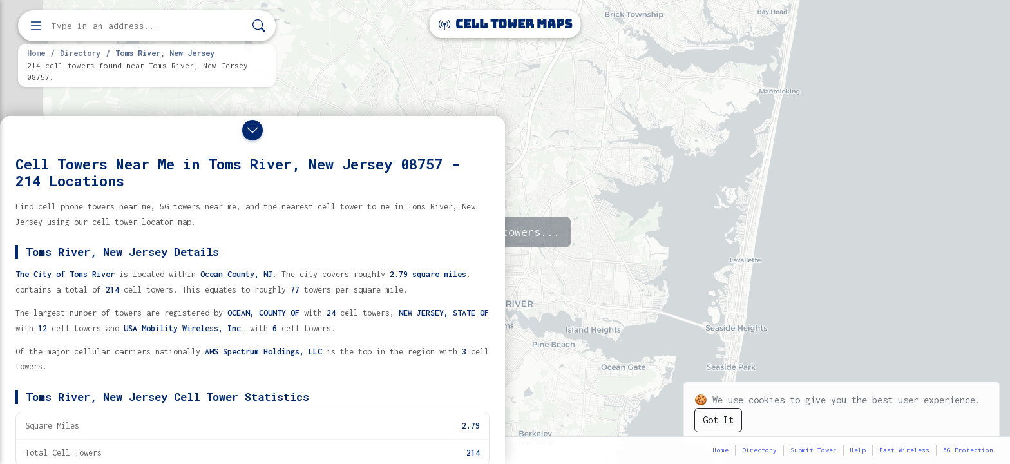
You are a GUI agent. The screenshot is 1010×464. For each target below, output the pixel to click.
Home (36, 53)
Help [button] (858, 450)
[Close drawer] (252, 130)
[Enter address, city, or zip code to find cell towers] (148, 26)
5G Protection (968, 450)
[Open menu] (36, 26)
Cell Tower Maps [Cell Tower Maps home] (505, 24)
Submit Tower (813, 450)
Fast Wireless (904, 450)
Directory (80, 53)
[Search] (259, 26)
